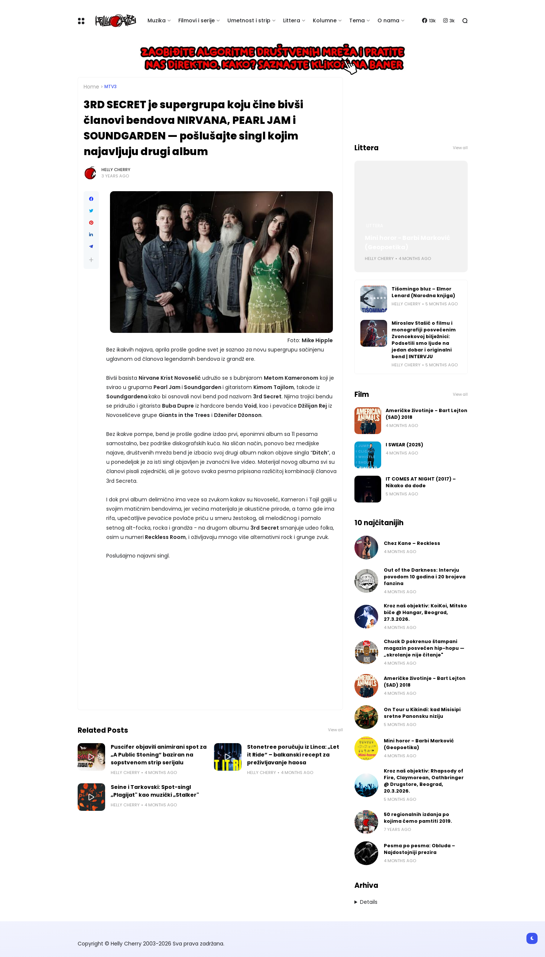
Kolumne (325, 20)
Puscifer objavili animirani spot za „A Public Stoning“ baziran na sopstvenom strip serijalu (159, 754)
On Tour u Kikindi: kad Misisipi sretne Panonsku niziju (422, 712)
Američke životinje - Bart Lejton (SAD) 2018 (426, 413)
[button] (91, 259)
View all (335, 730)
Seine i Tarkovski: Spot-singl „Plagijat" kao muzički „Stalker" (155, 791)
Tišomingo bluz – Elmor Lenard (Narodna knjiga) (423, 292)
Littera (291, 20)
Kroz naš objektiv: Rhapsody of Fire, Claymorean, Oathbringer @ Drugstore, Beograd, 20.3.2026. (424, 781)
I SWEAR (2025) (404, 444)
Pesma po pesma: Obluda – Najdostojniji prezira (419, 848)
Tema (357, 20)
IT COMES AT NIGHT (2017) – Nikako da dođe (421, 482)
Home (91, 86)
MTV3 (110, 87)
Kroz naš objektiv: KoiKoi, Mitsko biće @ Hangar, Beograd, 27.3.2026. (425, 612)
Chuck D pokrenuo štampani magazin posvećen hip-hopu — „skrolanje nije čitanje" (424, 648)
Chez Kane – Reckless (412, 543)
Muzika (156, 20)
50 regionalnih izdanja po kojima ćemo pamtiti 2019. (418, 817)
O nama (388, 20)
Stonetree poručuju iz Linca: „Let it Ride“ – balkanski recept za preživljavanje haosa (293, 754)
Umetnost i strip (248, 20)
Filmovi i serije (196, 20)
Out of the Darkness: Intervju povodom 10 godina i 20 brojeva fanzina (424, 577)
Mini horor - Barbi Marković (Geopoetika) (407, 242)
